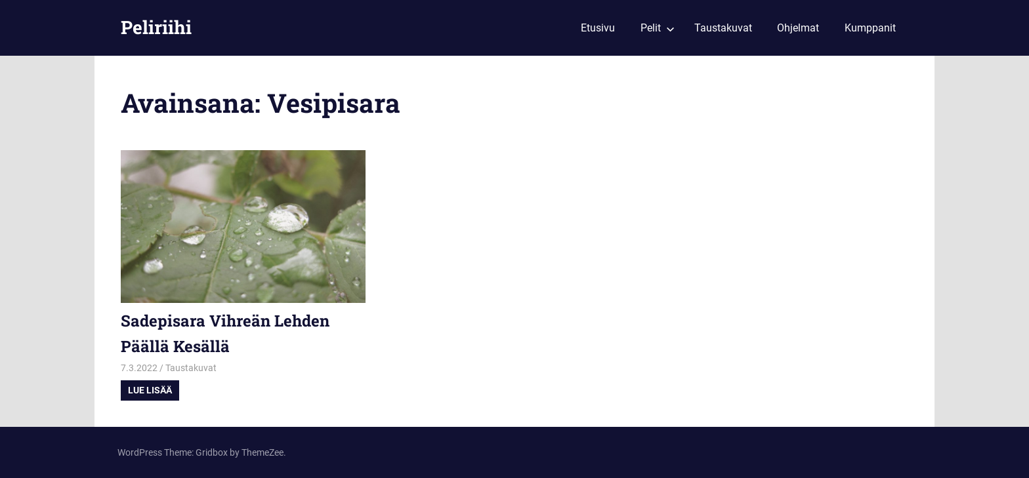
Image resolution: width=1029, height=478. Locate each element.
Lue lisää (150, 390)
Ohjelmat (798, 28)
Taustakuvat (723, 28)
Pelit (657, 28)
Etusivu (598, 28)
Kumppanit (870, 28)
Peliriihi (156, 27)
